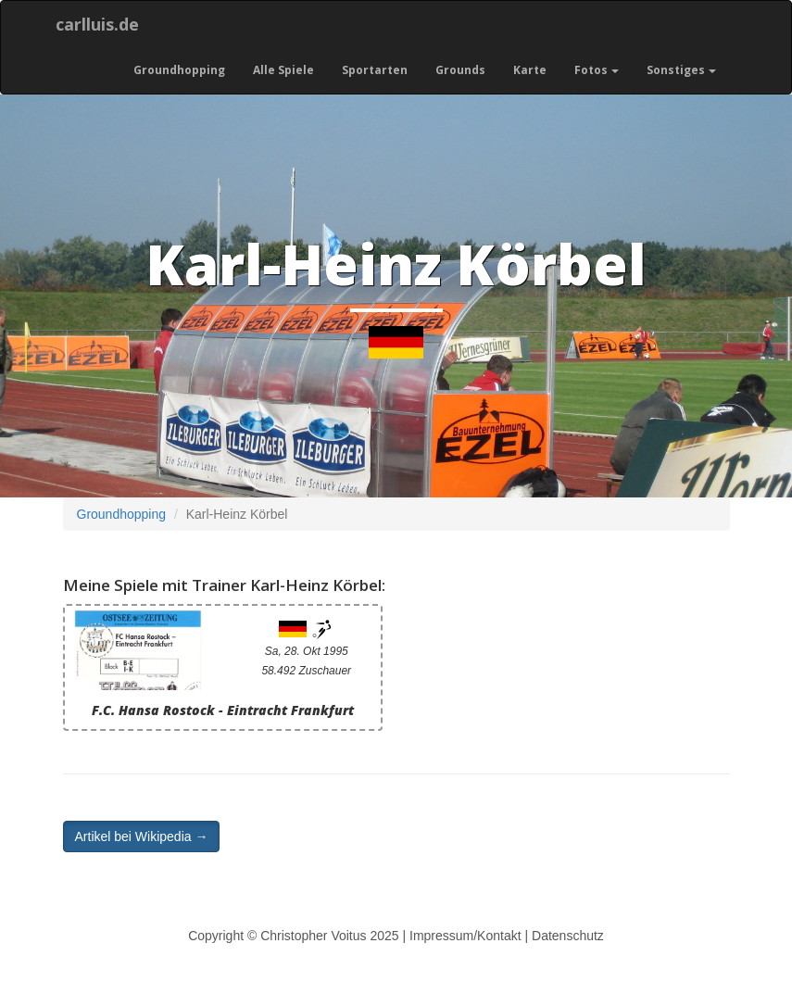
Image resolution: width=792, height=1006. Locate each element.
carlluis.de (97, 24)
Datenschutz (568, 935)
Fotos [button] (596, 70)
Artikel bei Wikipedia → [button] (141, 836)
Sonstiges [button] (681, 70)
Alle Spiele (283, 70)
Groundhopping (179, 70)
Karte (530, 70)
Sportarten (375, 70)
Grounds (460, 70)
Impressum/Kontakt (465, 935)
